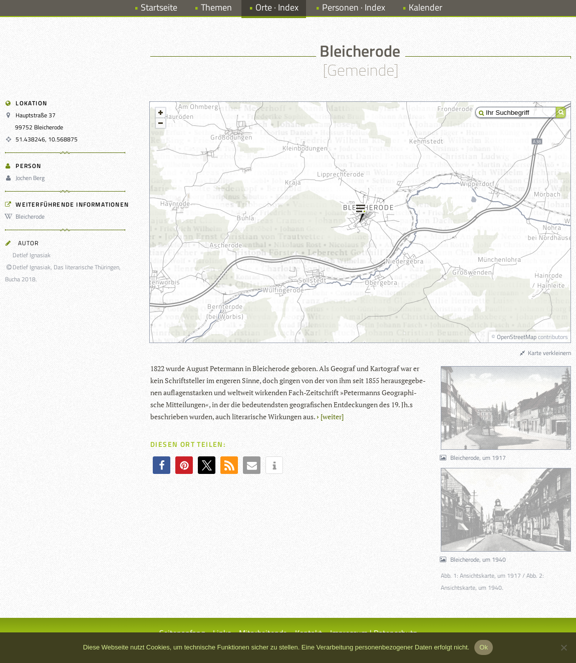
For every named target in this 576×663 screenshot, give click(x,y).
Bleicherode (26, 216)
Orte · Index (277, 7)
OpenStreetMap (516, 337)
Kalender (425, 7)
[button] (161, 465)
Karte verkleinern (545, 353)
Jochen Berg (26, 178)
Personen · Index (353, 7)
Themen (216, 7)
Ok (483, 647)
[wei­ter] (332, 416)
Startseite (159, 7)
